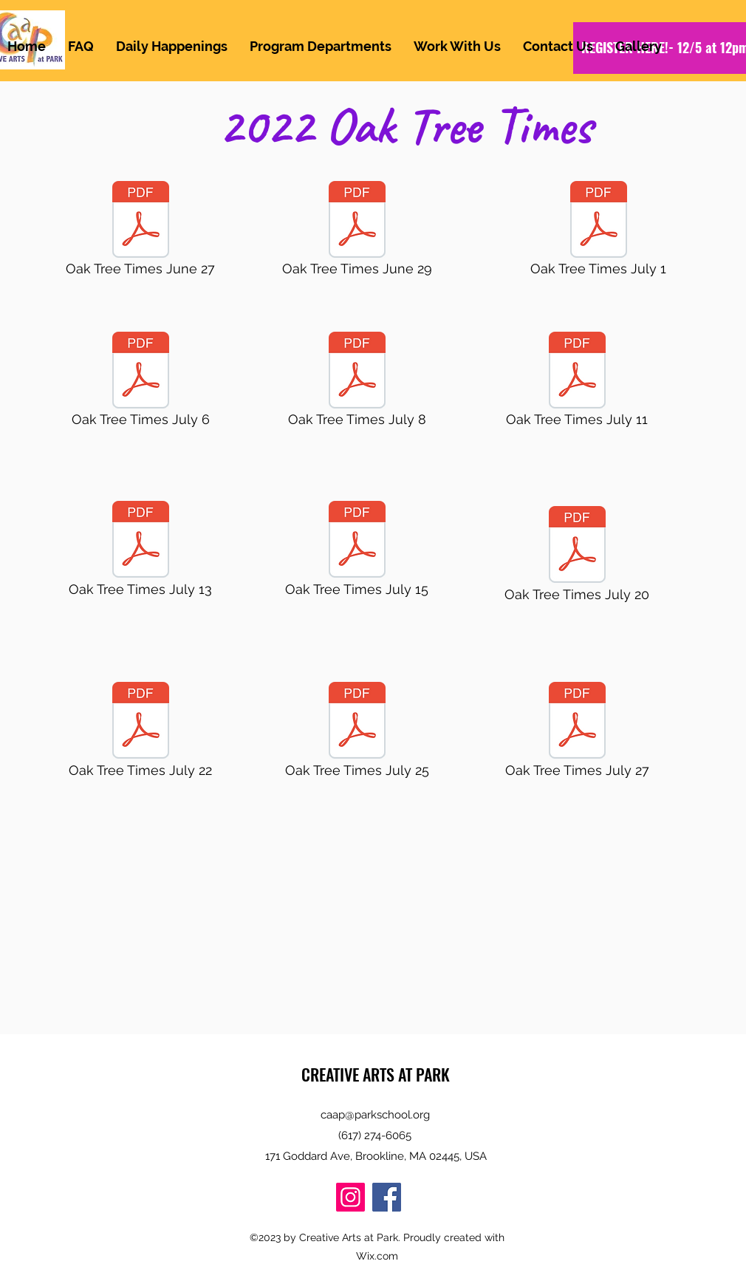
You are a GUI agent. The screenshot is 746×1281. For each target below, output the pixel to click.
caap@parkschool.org (375, 1114)
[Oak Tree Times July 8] (357, 383)
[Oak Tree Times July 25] (357, 733)
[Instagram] (350, 1197)
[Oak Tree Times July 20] (577, 557)
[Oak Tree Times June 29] (357, 232)
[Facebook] (386, 1197)
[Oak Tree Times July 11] (577, 383)
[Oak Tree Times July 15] (357, 552)
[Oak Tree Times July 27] (577, 733)
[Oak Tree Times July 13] (140, 552)
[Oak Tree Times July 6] (140, 383)
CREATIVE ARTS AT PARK (375, 1074)
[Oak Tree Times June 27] (140, 232)
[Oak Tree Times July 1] (598, 232)
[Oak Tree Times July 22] (140, 733)
